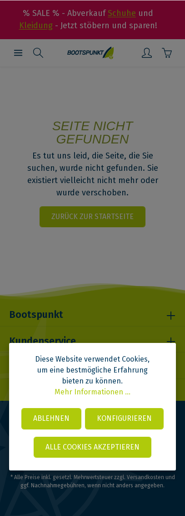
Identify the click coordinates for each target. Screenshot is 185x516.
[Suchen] (38, 53)
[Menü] (18, 53)
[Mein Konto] (147, 53)
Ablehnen (51, 418)
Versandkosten (145, 477)
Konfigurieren (124, 418)
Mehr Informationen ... (92, 392)
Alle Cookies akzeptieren (92, 447)
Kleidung (36, 25)
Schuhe (122, 13)
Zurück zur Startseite (92, 216)
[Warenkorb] (167, 53)
